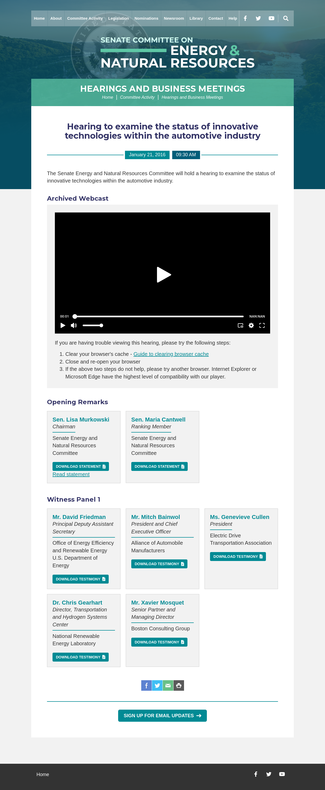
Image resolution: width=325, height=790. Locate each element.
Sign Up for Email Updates (162, 716)
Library (196, 18)
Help (233, 18)
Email (168, 685)
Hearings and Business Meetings (162, 88)
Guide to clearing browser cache (171, 354)
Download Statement (78, 466)
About (56, 18)
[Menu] (286, 18)
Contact (215, 18)
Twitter (157, 685)
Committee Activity (85, 18)
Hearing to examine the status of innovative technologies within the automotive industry (162, 131)
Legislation (118, 18)
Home (39, 18)
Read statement (71, 474)
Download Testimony (78, 579)
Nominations (147, 18)
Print (179, 685)
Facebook (146, 685)
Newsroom (174, 18)
